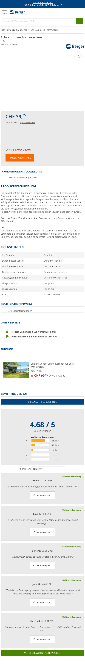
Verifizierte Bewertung (71, 476)
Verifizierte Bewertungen (42, 437)
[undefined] (57, 370)
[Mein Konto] (74, 12)
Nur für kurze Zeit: (43, 2)
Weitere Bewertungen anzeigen (42, 652)
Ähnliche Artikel (20, 157)
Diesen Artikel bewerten (42, 401)
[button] (42, 370)
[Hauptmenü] (4, 12)
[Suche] (39, 21)
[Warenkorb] (80, 12)
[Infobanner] (43, 4)
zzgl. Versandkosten (27, 123)
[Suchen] (79, 21)
